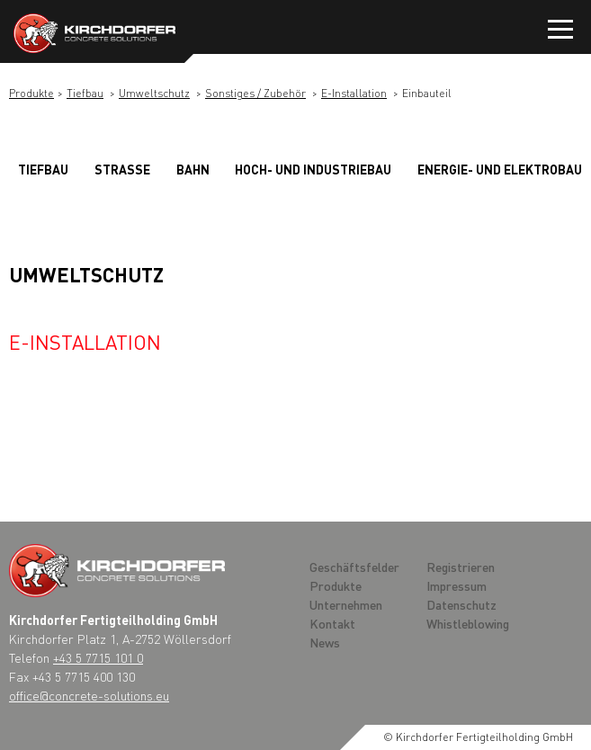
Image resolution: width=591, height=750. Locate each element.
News (324, 642)
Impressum (456, 585)
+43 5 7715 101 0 (98, 657)
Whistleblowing (467, 623)
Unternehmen (345, 604)
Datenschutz (461, 604)
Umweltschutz (154, 93)
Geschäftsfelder (354, 566)
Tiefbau (85, 93)
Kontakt (332, 623)
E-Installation (354, 93)
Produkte (31, 93)
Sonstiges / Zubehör (255, 93)
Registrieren (460, 566)
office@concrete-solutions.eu (89, 695)
